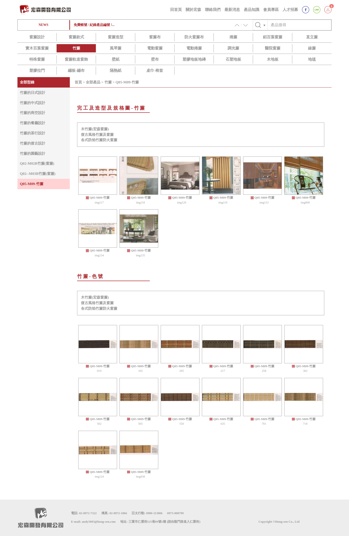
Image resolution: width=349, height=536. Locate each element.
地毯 (312, 59)
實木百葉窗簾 (37, 48)
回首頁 (176, 10)
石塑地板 (233, 59)
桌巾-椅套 (154, 70)
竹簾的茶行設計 (32, 133)
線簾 (312, 48)
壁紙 (115, 59)
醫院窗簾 (272, 48)
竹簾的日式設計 (32, 92)
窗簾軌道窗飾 (76, 59)
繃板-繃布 (76, 70)
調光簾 (233, 48)
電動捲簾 (194, 48)
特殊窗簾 (37, 59)
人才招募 (290, 10)
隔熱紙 (115, 70)
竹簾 (76, 48)
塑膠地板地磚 (194, 59)
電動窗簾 (155, 48)
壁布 (155, 59)
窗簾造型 (115, 37)
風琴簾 (115, 48)
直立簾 (312, 37)
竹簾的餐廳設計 (32, 123)
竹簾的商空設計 (32, 113)
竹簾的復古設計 (32, 143)
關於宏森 (193, 10)
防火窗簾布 (194, 37)
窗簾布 (155, 37)
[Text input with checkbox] (299, 25)
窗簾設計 (37, 37)
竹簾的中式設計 (32, 103)
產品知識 (251, 10)
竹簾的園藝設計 (32, 153)
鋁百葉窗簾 (272, 37)
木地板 (272, 59)
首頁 (78, 82)
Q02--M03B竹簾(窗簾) (38, 173)
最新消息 (232, 10)
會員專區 (271, 10)
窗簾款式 (76, 37)
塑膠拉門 (37, 70)
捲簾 (233, 37)
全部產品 (93, 82)
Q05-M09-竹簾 (31, 184)
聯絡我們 (213, 10)
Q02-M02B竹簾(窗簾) (37, 163)
